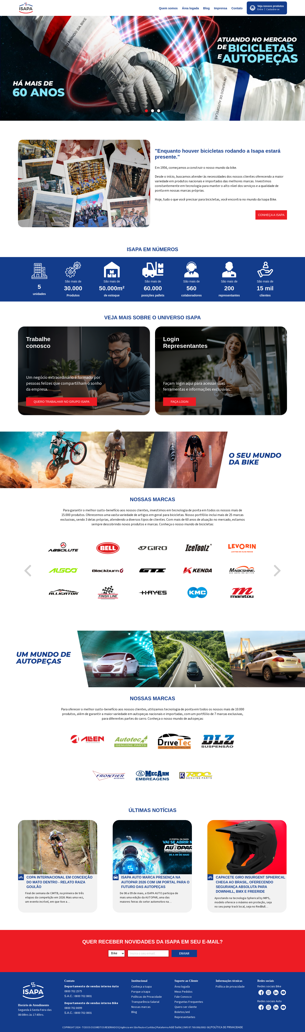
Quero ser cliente (186, 1007)
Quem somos (168, 8)
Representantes (185, 1017)
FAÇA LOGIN (179, 401)
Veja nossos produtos (270, 6)
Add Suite (175, 1027)
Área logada (190, 8)
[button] (146, 110)
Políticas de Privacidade (146, 997)
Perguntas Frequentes (189, 1002)
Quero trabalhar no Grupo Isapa (61, 401)
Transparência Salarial (145, 1002)
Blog (206, 8)
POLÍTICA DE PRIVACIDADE (227, 1027)
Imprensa (220, 8)
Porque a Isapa (140, 992)
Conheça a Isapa (271, 215)
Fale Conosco (183, 997)
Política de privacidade (230, 987)
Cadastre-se (272, 9)
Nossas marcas (141, 1007)
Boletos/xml (182, 1012)
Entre (260, 9)
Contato (237, 8)
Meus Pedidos (184, 992)
